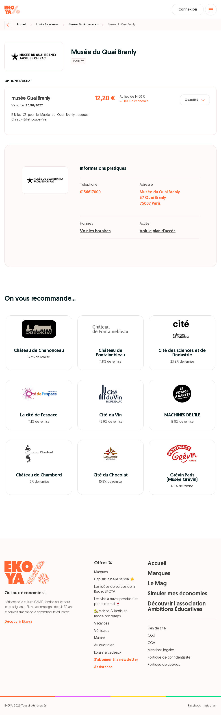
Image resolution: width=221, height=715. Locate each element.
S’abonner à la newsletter (116, 660)
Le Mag (157, 584)
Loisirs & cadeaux (47, 24)
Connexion (187, 9)
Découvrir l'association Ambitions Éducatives (177, 606)
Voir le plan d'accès (158, 231)
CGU (151, 636)
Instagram (210, 705)
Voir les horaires (95, 231)
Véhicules (101, 631)
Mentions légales (161, 650)
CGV (151, 643)
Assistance (103, 667)
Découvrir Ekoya (18, 622)
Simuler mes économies (177, 594)
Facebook (194, 705)
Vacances (101, 624)
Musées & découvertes (83, 24)
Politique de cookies (164, 665)
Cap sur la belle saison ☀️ (114, 579)
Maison (99, 638)
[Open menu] (211, 9)
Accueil (21, 24)
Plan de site (157, 628)
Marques (101, 572)
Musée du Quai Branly (121, 24)
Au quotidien (104, 645)
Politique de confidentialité (169, 657)
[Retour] (8, 25)
